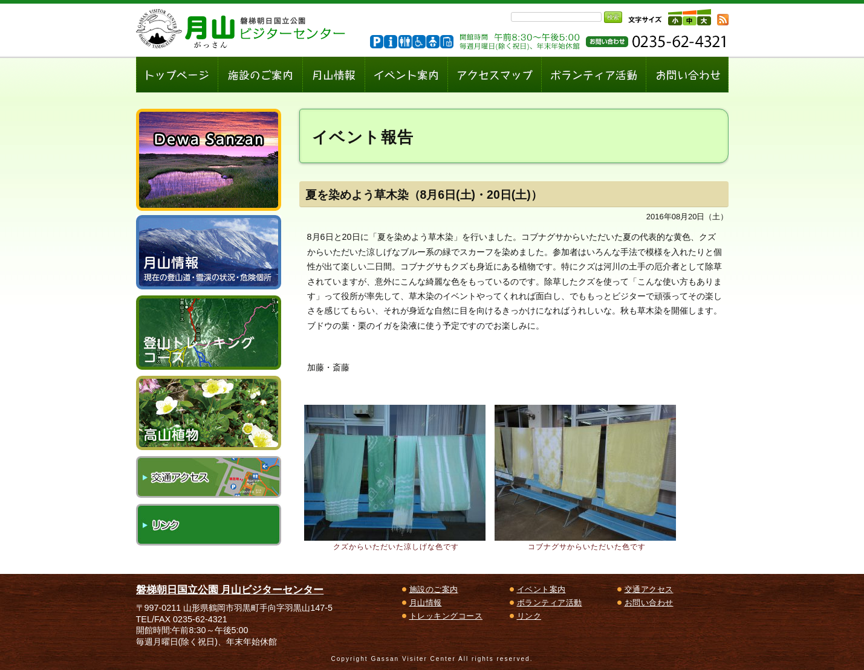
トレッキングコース (446, 615)
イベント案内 (541, 589)
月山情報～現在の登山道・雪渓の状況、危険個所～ (208, 252)
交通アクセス (208, 477)
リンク (208, 525)
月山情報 (425, 602)
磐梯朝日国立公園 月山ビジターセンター (230, 590)
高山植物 (208, 413)
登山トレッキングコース (208, 332)
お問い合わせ (649, 602)
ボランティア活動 (549, 602)
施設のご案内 (433, 589)
